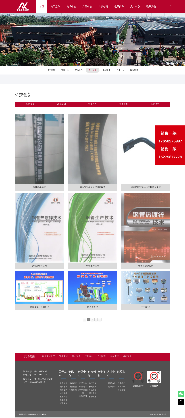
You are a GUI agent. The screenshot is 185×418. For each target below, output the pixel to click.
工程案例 (83, 395)
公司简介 (63, 382)
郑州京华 (63, 355)
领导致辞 (63, 386)
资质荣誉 (63, 402)
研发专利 (123, 104)
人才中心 (135, 6)
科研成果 (155, 104)
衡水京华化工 (48, 355)
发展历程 (63, 396)
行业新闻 (73, 389)
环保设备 (92, 104)
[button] (171, 6)
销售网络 (83, 386)
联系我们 (151, 6)
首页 (43, 6)
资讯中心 (71, 6)
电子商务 (119, 6)
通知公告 (73, 386)
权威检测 (61, 104)
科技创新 (103, 6)
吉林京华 (114, 355)
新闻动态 (73, 382)
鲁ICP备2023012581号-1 (37, 413)
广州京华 (89, 355)
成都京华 (127, 355)
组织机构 (63, 392)
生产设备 (30, 104)
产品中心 (87, 6)
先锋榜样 (112, 386)
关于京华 (55, 6)
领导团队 (63, 389)
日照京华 (101, 355)
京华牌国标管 (83, 390)
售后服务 (121, 389)
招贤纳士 (112, 382)
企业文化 (63, 399)
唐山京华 (76, 355)
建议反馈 (121, 386)
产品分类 (83, 382)
